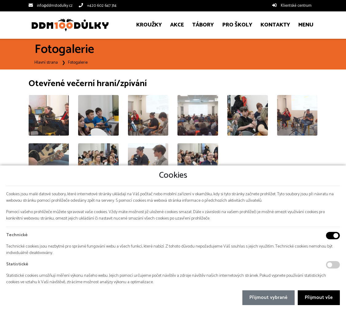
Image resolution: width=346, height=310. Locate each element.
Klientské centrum (296, 5)
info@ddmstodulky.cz (55, 5)
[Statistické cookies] (333, 264)
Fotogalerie (78, 62)
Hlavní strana (46, 62)
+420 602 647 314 (102, 5)
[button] (305, 25)
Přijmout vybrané (268, 297)
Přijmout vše (319, 297)
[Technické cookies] (333, 235)
